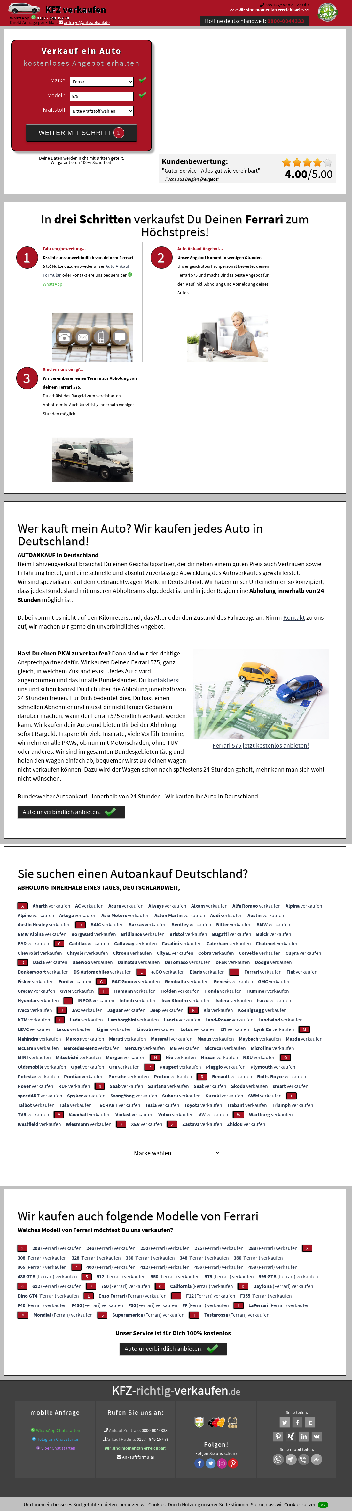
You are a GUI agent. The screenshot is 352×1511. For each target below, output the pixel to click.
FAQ (222, 1448)
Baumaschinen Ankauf (200, 1383)
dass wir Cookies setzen (291, 1504)
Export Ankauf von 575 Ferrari (253, 1383)
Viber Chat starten (58, 1325)
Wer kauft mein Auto (120, 1375)
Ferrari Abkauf (298, 1383)
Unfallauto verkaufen (163, 1375)
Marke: (58, 80)
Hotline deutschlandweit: (254, 21)
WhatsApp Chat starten (58, 1307)
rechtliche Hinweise (171, 1448)
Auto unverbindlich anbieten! (69, 689)
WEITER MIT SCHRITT (81, 132)
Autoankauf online (204, 1375)
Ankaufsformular (138, 1334)
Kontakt (294, 494)
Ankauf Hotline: (121, 1316)
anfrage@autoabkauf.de (87, 22)
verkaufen (51, 782)
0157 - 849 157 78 (53, 18)
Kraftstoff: (54, 109)
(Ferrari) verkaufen (57, 1125)
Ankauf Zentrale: (125, 1307)
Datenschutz (138, 1448)
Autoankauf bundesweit (153, 1383)
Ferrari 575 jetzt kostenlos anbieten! (261, 622)
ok (323, 1504)
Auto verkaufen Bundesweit (100, 1383)
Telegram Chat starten (58, 1316)
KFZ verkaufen (75, 9)
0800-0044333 (155, 1307)
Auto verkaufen (239, 1375)
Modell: (56, 95)
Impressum (204, 1448)
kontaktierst (163, 557)
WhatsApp (82, 310)
